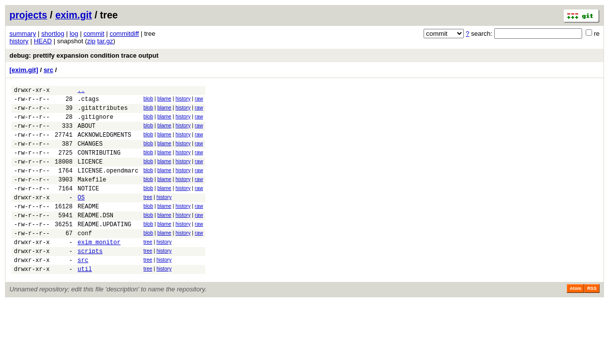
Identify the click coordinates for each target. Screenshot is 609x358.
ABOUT (86, 133)
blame (164, 100)
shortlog (52, 33)
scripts (90, 279)
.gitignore (95, 122)
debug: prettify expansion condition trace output (84, 55)
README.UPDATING (104, 248)
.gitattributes (103, 112)
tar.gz (105, 41)
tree (147, 215)
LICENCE (90, 175)
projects (28, 14)
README (88, 227)
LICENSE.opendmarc (108, 185)
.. (81, 91)
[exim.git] (23, 70)
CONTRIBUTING (99, 164)
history (18, 41)
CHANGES (90, 154)
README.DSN (95, 237)
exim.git (73, 14)
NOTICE (88, 206)
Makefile (92, 195)
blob (148, 100)
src (49, 70)
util (85, 300)
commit (94, 33)
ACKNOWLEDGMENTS (104, 143)
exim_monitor (99, 269)
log (74, 33)
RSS (592, 319)
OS (81, 216)
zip (91, 41)
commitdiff (124, 33)
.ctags (88, 101)
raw (199, 100)
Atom (575, 319)
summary (22, 33)
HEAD (43, 41)
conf (85, 258)
